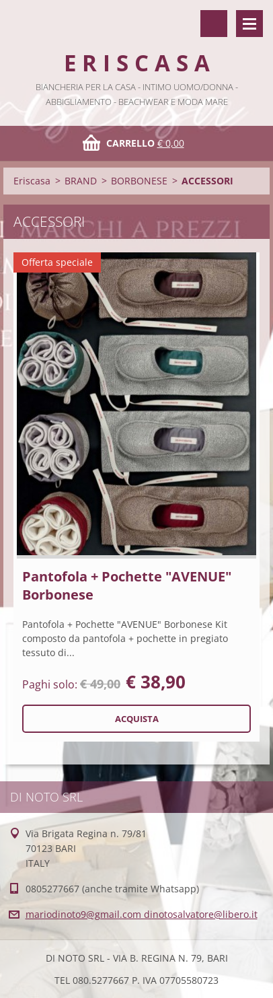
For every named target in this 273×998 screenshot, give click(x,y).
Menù (249, 23)
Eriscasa (31, 180)
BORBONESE (139, 180)
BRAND (81, 180)
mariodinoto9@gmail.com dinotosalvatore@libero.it (142, 914)
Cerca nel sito (213, 23)
